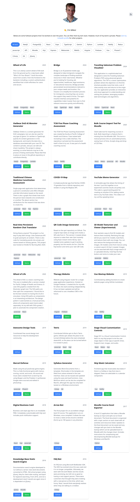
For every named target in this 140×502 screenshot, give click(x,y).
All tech (15, 44)
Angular (87, 50)
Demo (27, 112)
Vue (108, 50)
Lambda (100, 44)
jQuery (32, 56)
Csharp (15, 56)
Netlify (110, 44)
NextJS (25, 44)
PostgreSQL (37, 44)
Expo (57, 44)
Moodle (35, 50)
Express (53, 50)
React (48, 44)
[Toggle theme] (131, 14)
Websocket (65, 50)
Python (89, 44)
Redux (120, 44)
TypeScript (68, 44)
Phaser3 (117, 50)
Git (24, 56)
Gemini (79, 44)
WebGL (76, 50)
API (26, 50)
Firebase (98, 50)
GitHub (17, 112)
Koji (44, 50)
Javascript (16, 50)
